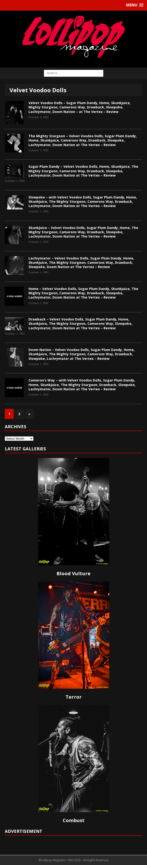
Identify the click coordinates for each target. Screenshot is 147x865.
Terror (74, 697)
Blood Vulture (73, 573)
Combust (74, 820)
